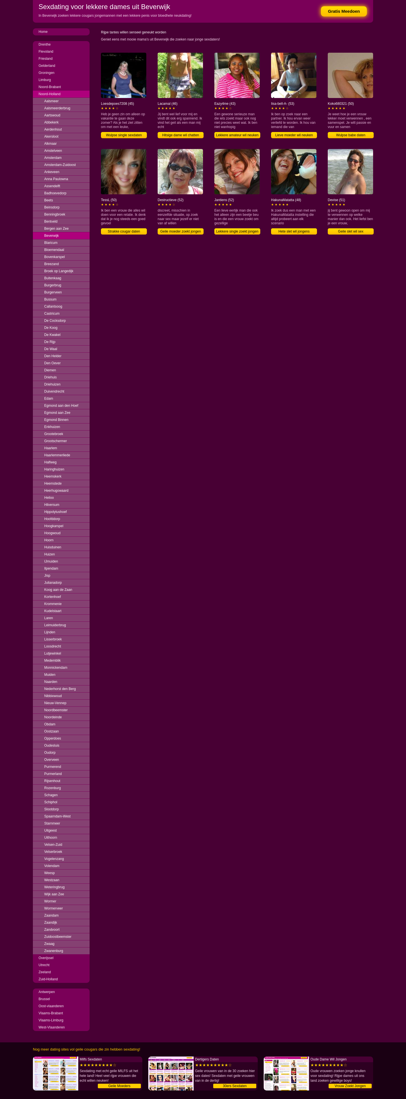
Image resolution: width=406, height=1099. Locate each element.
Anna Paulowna (56, 179)
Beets (48, 200)
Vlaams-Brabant (51, 1013)
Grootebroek (53, 434)
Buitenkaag (52, 278)
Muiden (49, 675)
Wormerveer (53, 908)
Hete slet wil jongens (294, 231)
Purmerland (53, 774)
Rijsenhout (52, 781)
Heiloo (49, 498)
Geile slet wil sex (350, 231)
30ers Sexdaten (235, 1086)
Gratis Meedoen (344, 11)
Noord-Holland (49, 94)
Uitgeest (50, 830)
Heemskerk (53, 476)
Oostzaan (51, 731)
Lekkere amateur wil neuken (237, 135)
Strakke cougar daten (124, 231)
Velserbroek (53, 852)
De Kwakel (52, 335)
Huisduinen (52, 547)
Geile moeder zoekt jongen (180, 231)
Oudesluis (51, 745)
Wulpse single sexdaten (124, 135)
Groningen (46, 73)
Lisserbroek (53, 639)
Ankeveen (51, 172)
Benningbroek (54, 214)
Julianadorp (53, 583)
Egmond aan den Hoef (61, 406)
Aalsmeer (51, 101)
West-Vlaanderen (52, 1027)
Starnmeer (52, 823)
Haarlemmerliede (57, 455)
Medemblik (52, 661)
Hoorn (49, 540)
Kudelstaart (53, 611)
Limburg (45, 80)
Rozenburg (52, 788)
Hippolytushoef (55, 512)
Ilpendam (51, 568)
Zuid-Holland (48, 979)
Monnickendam (55, 668)
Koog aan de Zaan (58, 590)
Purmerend (52, 767)
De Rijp (49, 342)
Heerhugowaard (56, 491)
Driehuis (50, 377)
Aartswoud (52, 115)
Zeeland (45, 972)
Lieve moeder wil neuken (294, 135)
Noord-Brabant (50, 87)
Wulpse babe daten (350, 135)
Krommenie (53, 604)
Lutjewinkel (52, 653)
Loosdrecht (52, 646)
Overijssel (46, 958)
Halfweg (50, 462)
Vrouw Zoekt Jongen (350, 1086)
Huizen (49, 554)
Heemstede (53, 483)
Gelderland (47, 66)
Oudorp (50, 753)
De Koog (51, 328)
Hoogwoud (52, 533)
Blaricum (51, 243)
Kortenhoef (52, 597)
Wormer (50, 901)
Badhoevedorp (55, 193)
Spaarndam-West (57, 816)
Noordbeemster (56, 710)
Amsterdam (53, 158)
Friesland (45, 59)
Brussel (44, 999)
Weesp (49, 873)
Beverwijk (51, 236)
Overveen (51, 760)
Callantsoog (53, 306)
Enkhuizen (52, 427)
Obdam (49, 724)
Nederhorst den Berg (60, 689)
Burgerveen (53, 292)
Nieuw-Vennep (55, 703)
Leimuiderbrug (55, 625)
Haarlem (50, 448)
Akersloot (51, 137)
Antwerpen (47, 992)
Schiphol (50, 802)
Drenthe (45, 44)
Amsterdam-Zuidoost (60, 165)
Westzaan (51, 880)
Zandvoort (52, 930)
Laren (48, 618)
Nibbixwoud (53, 696)
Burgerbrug (52, 285)
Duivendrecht (54, 391)
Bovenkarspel (54, 257)
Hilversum (51, 505)
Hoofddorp (52, 519)
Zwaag (49, 944)
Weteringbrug (54, 887)
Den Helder (53, 356)
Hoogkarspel (53, 526)
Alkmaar (50, 144)
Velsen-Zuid (53, 845)
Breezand (51, 264)
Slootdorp (51, 809)
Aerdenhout (53, 129)
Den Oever (52, 363)
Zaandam (51, 915)
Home (43, 32)
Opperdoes (52, 738)
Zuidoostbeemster (57, 937)
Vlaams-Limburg (51, 1020)
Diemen (50, 370)
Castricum (52, 314)
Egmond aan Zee (57, 413)
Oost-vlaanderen (51, 1006)
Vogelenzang (54, 859)
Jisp (47, 576)
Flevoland (46, 52)
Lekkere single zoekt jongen (237, 231)
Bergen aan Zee (56, 229)
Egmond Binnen (56, 420)
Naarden (50, 682)
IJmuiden (51, 561)
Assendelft (52, 186)
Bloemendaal (54, 250)
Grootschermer (55, 441)
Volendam (51, 866)
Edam (48, 399)
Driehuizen (52, 384)
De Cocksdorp (55, 321)
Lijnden (49, 632)
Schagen (51, 795)
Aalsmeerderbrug (57, 108)
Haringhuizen (54, 469)
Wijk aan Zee (54, 894)
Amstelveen (53, 151)
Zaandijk (50, 923)
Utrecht (44, 965)
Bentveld (51, 221)
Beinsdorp (52, 207)
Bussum (50, 299)
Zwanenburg (53, 951)
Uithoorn (50, 838)
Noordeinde (53, 717)
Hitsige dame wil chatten (180, 135)
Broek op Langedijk (58, 271)
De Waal (50, 349)
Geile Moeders (119, 1086)
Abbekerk (51, 122)
